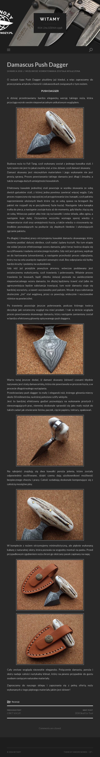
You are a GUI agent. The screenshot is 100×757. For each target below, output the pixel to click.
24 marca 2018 (14, 71)
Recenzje (16, 702)
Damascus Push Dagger (37, 64)
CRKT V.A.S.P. (14, 712)
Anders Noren (80, 752)
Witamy (50, 19)
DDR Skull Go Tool (84, 712)
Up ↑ (91, 752)
